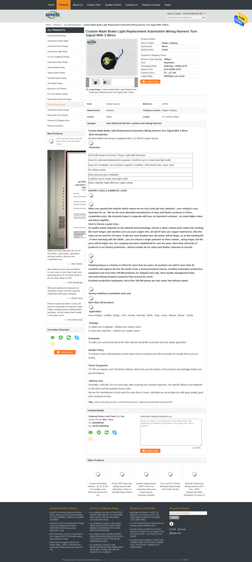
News (168, 4)
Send (174, 517)
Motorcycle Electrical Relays (59, 99)
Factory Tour (94, 4)
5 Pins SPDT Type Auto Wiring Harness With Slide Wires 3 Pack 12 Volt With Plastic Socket (122, 487)
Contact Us (131, 4)
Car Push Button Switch (57, 94)
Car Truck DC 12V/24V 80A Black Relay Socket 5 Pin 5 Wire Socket (170, 486)
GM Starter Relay (54, 83)
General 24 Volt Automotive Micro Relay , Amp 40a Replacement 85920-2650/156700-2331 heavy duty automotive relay (67, 527)
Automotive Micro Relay (57, 62)
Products (63, 4)
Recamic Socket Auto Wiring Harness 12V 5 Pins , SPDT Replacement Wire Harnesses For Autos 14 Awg (194, 490)
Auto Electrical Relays (56, 36)
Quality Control (113, 4)
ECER (185, 560)
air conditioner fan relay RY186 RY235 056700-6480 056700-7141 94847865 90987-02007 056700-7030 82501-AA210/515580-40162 (106, 516)
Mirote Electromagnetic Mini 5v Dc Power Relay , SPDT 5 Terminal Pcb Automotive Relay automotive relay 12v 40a (66, 546)
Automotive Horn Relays (58, 46)
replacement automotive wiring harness (156, 402)
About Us (78, 4)
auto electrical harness (128, 402)
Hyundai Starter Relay (56, 78)
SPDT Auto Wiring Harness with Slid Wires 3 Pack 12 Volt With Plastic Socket (69, 141)
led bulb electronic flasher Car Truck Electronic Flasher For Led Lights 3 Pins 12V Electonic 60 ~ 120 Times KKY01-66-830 (147, 533)
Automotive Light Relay (57, 51)
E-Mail (172, 529)
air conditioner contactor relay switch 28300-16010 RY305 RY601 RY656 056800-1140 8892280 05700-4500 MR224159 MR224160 (105, 527)
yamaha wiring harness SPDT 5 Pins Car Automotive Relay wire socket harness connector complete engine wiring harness (146, 490)
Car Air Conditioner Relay (58, 57)
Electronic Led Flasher (57, 89)
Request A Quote (151, 4)
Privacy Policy (68, 560)
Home (51, 4)
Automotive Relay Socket (58, 110)
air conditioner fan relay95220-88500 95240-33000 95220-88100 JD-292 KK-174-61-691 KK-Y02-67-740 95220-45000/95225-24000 (107, 537)
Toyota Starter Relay (56, 73)
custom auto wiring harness (105, 402)
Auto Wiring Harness (72, 25)
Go (203, 17)
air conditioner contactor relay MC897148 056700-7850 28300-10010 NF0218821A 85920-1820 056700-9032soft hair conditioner (106, 548)
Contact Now (152, 81)
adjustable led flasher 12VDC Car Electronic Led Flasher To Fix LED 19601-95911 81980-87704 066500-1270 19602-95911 (145, 516)
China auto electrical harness (88, 560)
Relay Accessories (55, 126)
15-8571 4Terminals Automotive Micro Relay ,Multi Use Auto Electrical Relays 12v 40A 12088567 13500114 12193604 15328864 (67, 516)
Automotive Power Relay (57, 41)
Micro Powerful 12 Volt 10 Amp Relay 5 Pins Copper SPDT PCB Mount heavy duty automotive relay (66, 536)
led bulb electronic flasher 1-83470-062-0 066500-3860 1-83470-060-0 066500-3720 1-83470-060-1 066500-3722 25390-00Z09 (147, 543)
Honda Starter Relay (56, 67)
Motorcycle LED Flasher (57, 115)
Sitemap (181, 529)
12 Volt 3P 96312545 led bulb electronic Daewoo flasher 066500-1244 (147, 524)
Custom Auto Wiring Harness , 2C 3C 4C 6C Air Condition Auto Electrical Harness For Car (98, 489)
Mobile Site (175, 533)
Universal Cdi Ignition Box (58, 120)
